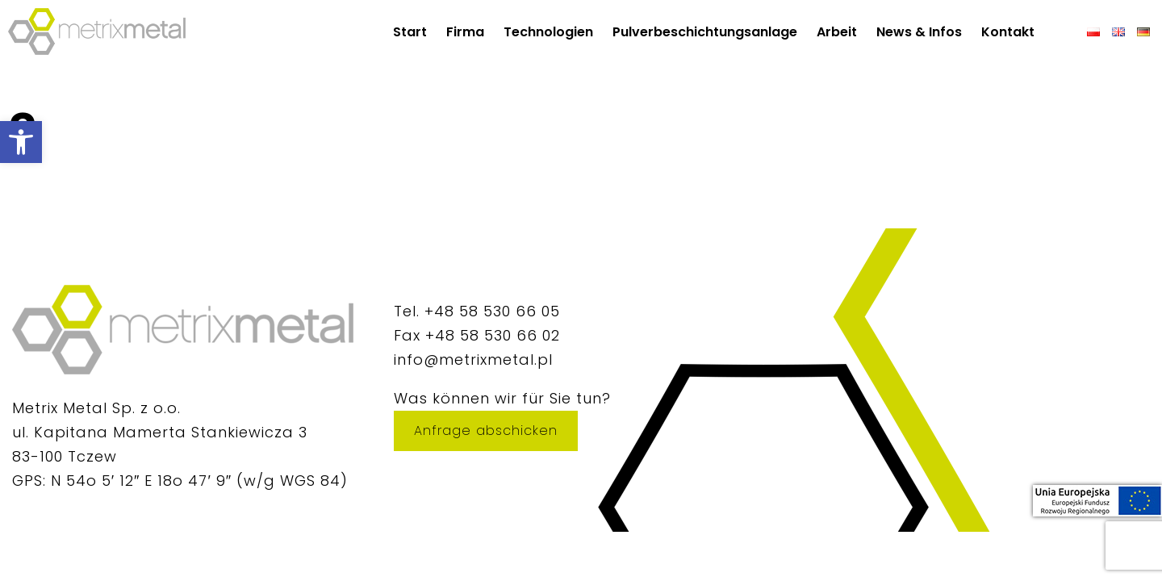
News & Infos (919, 32)
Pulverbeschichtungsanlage (704, 32)
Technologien (548, 32)
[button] (21, 142)
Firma (465, 32)
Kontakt (1008, 32)
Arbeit (837, 32)
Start (410, 32)
